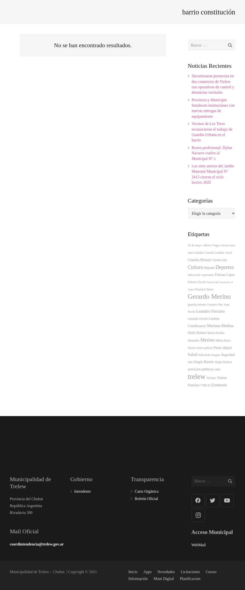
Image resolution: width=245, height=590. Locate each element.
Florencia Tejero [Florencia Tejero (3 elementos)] (204, 289)
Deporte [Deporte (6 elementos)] (209, 268)
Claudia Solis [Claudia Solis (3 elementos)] (219, 260)
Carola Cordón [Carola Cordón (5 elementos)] (214, 252)
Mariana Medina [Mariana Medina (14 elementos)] (220, 325)
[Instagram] (198, 515)
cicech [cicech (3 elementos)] (228, 252)
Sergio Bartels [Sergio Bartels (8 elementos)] (204, 362)
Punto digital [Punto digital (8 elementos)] (222, 348)
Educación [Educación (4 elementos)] (194, 275)
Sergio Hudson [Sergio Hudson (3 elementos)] (223, 362)
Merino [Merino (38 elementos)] (207, 339)
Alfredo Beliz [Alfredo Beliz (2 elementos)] (228, 245)
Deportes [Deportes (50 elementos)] (224, 267)
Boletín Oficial (146, 499)
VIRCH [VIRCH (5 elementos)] (205, 385)
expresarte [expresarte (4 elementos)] (207, 275)
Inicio (132, 572)
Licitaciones (190, 572)
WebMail (198, 545)
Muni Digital (164, 579)
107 (145, 438)
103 (184, 438)
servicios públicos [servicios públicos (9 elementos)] (201, 369)
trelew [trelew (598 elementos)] (197, 376)
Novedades (166, 572)
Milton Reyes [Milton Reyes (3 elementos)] (223, 340)
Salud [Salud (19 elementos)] (192, 354)
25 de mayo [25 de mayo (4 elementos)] (195, 245)
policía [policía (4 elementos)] (208, 348)
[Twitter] (212, 500)
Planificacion (190, 579)
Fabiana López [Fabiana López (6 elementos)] (225, 275)
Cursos (211, 572)
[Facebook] (198, 500)
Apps (147, 572)
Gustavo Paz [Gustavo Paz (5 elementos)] (215, 304)
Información (138, 579)
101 (66, 438)
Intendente (82, 491)
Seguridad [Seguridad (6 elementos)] (228, 355)
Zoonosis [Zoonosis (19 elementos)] (219, 385)
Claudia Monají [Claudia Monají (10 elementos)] (199, 260)
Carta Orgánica (146, 491)
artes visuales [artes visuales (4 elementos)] (196, 252)
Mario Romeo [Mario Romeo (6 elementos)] (197, 333)
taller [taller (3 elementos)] (218, 369)
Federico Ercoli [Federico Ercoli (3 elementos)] (196, 282)
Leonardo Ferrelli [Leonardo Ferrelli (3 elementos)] (198, 318)
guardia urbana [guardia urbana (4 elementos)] (197, 304)
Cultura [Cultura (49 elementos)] (195, 267)
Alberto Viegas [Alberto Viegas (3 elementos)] (211, 245)
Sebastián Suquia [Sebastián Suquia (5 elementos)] (209, 355)
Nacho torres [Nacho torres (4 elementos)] (195, 348)
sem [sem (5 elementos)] (190, 362)
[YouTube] (227, 500)
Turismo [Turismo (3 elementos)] (211, 378)
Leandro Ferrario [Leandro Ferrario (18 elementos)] (210, 311)
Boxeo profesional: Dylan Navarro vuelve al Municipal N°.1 (212, 153)
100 (105, 438)
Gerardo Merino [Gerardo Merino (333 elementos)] (209, 296)
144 (224, 437)
